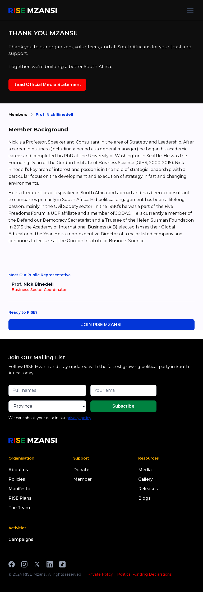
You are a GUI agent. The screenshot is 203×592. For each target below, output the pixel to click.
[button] (189, 10)
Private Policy (100, 574)
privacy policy (79, 418)
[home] (32, 10)
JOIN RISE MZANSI (101, 324)
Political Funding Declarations (144, 574)
